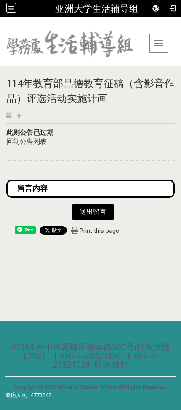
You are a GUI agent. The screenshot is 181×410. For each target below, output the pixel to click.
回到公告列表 (26, 142)
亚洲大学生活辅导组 (96, 8)
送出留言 (93, 212)
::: (3, 27)
